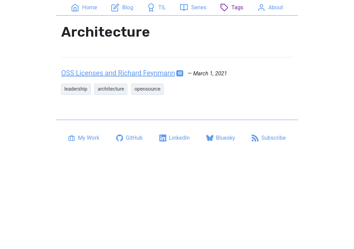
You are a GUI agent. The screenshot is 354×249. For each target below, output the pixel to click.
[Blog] (122, 7)
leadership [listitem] (75, 89)
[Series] (193, 7)
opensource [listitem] (147, 89)
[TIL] (157, 7)
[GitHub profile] (129, 138)
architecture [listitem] (110, 89)
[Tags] (232, 7)
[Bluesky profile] (221, 138)
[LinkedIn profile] (175, 138)
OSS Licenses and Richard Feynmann (118, 73)
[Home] (83, 7)
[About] (270, 7)
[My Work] (83, 138)
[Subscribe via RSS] (269, 138)
